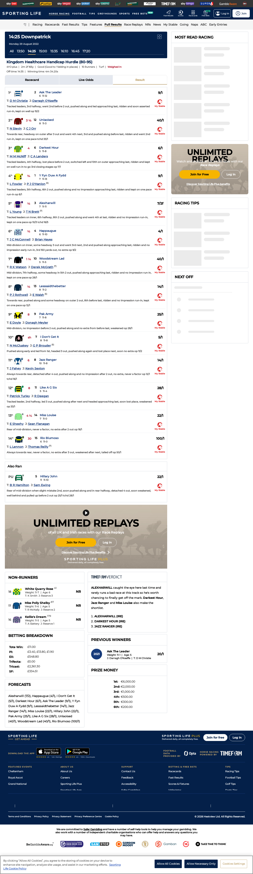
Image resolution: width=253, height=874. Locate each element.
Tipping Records (235, 802)
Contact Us (128, 771)
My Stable (174, 796)
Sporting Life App (71, 790)
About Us (66, 771)
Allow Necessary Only (201, 864)
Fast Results (175, 777)
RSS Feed (66, 809)
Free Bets (174, 802)
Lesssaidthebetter (52, 286)
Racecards (174, 771)
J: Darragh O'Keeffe (118, 658)
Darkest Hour (49, 147)
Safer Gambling (130, 790)
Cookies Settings (234, 864)
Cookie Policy (112, 838)
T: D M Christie (142, 658)
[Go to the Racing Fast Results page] (169, 13)
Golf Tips (230, 783)
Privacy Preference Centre (88, 838)
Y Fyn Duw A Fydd (52, 175)
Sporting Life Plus (71, 783)
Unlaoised (46, 120)
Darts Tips (231, 790)
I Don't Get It (49, 337)
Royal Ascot (15, 777)
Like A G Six (48, 387)
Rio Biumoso (49, 438)
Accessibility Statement (74, 796)
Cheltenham (15, 771)
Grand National (17, 783)
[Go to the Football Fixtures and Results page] (182, 13)
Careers (65, 777)
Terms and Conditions (19, 838)
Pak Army (46, 314)
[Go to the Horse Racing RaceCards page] (194, 13)
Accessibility (128, 783)
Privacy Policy (41, 838)
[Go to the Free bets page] (206, 13)
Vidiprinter (174, 790)
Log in (107, 542)
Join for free (215, 737)
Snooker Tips (233, 796)
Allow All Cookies (168, 864)
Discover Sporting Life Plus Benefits (86, 552)
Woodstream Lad (51, 258)
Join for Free (76, 542)
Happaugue (47, 231)
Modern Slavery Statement (76, 802)
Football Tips (233, 777)
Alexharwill (47, 203)
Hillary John (48, 476)
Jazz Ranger (48, 360)
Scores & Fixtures (178, 783)
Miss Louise (48, 415)
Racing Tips (232, 771)
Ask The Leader (50, 92)
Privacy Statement (61, 838)
